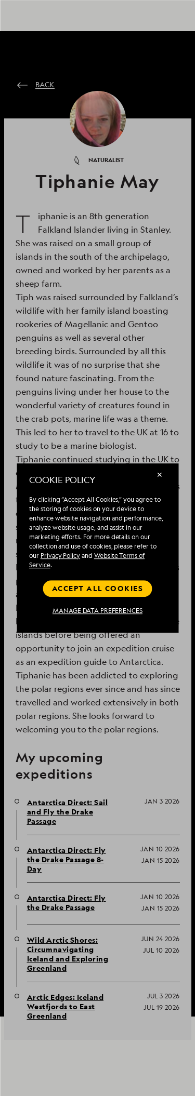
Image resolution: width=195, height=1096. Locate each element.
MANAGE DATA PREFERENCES (97, 610)
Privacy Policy (60, 555)
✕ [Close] (160, 474)
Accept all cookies (97, 588)
